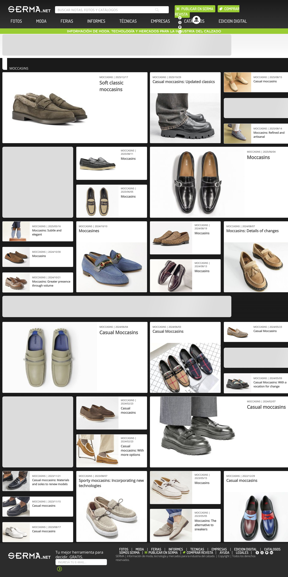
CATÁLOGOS (194, 21)
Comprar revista (200, 552)
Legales (242, 552)
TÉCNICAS (128, 21)
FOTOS (16, 21)
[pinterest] (180, 27)
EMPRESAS (160, 21)
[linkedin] (180, 32)
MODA (41, 21)
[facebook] (180, 17)
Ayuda (224, 552)
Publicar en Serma (197, 8)
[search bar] (112, 9)
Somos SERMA (129, 552)
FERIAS (67, 21)
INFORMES (96, 21)
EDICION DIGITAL (233, 21)
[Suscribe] (81, 562)
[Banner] (116, 45)
